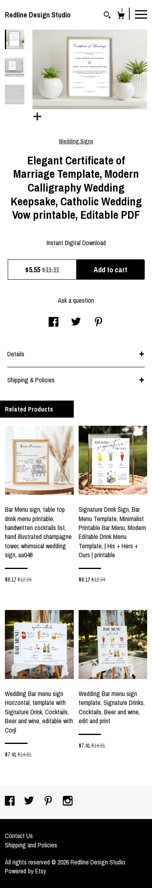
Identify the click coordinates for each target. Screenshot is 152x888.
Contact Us (19, 835)
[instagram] (68, 801)
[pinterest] (49, 801)
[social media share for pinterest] (98, 322)
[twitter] (29, 801)
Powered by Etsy (25, 870)
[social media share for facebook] (53, 322)
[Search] (107, 16)
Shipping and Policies (31, 845)
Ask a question (76, 300)
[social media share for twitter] (76, 322)
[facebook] (10, 801)
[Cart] (121, 16)
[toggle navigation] (141, 14)
